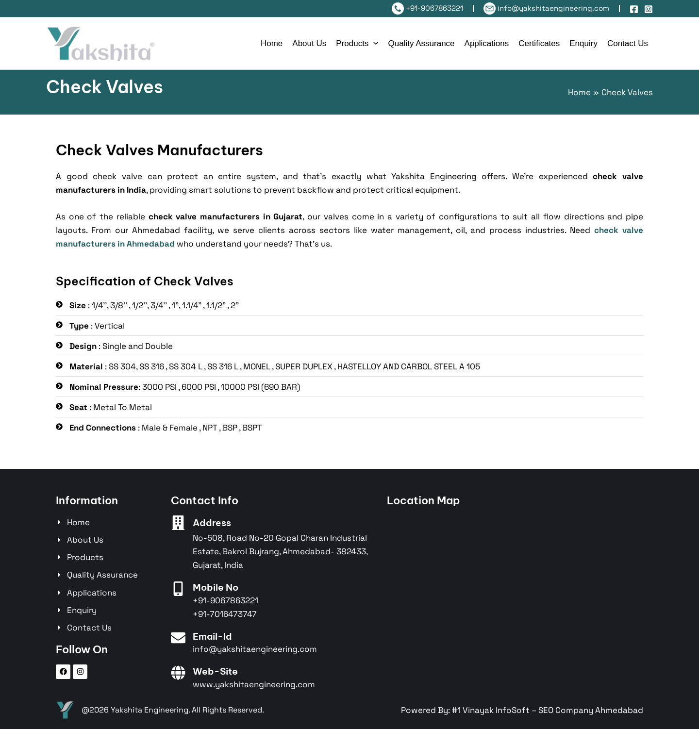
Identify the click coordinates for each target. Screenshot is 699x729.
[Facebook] (634, 9)
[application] (373, 43)
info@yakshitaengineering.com (546, 8)
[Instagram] (648, 9)
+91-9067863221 (427, 8)
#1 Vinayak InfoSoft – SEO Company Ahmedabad (547, 710)
